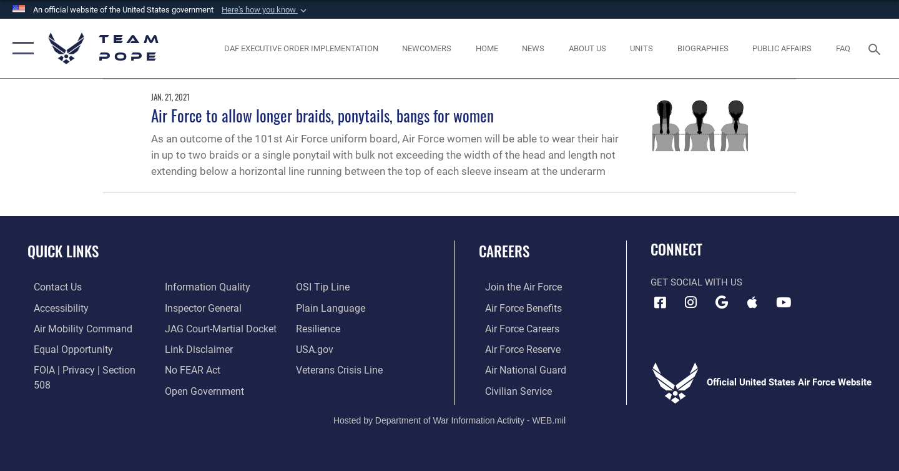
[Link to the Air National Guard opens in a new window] (517, 368)
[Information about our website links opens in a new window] (195, 328)
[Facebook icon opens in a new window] (660, 302)
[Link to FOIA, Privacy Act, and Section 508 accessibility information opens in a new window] (84, 368)
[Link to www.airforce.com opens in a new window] (516, 286)
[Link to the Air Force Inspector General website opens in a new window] (200, 286)
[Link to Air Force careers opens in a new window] (515, 328)
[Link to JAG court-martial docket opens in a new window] (216, 307)
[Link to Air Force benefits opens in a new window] (516, 307)
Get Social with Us (696, 282)
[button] (265, 10)
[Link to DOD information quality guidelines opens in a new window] (67, 389)
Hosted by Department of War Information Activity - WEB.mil (449, 419)
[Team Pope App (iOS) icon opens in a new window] (752, 302)
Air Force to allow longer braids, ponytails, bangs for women (322, 115)
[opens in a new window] (74, 328)
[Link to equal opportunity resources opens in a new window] (64, 348)
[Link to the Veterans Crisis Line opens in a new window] (340, 348)
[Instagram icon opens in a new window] (691, 302)
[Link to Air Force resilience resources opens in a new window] (319, 307)
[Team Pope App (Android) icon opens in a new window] (721, 302)
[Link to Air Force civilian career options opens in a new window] (511, 389)
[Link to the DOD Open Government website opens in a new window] (200, 368)
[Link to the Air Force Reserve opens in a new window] (516, 348)
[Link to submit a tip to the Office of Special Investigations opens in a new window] (188, 389)
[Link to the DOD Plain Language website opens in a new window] (329, 286)
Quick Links (63, 251)
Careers (504, 251)
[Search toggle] (876, 48)
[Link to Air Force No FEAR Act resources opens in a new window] (190, 348)
